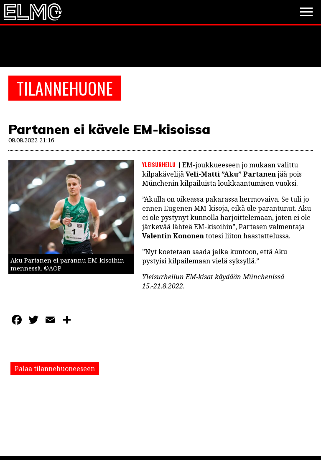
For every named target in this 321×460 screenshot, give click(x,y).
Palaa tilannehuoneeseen (55, 368)
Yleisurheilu (159, 164)
